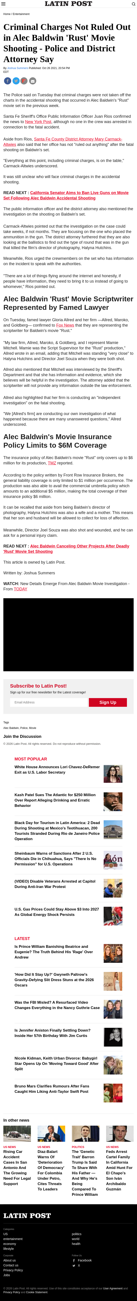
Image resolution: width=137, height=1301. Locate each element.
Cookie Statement (36, 1292)
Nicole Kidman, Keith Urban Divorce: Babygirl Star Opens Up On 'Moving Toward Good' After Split (56, 1063)
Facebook (85, 1260)
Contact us (10, 1265)
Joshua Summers (18, 68)
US (5, 1234)
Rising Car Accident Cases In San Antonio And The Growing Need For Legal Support (17, 1168)
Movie (32, 728)
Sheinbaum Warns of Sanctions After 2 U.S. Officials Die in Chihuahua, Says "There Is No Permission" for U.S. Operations (55, 858)
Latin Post (68, 3)
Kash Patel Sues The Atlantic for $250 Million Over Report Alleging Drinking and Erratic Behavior (55, 800)
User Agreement (113, 1288)
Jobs (6, 1275)
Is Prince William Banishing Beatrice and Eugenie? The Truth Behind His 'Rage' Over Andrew (54, 951)
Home (7, 14)
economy (9, 1244)
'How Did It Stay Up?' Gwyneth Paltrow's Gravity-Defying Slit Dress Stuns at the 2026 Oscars (54, 979)
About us (9, 1260)
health (76, 1244)
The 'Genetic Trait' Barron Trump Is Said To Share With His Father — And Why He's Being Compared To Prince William (85, 1173)
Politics (78, 1147)
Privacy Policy (13, 1270)
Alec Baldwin (11, 728)
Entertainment (21, 14)
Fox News (65, 325)
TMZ (52, 463)
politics (76, 1234)
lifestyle (8, 1249)
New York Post (38, 122)
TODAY (20, 589)
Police (24, 728)
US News (9, 1147)
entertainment (13, 1239)
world (75, 1239)
